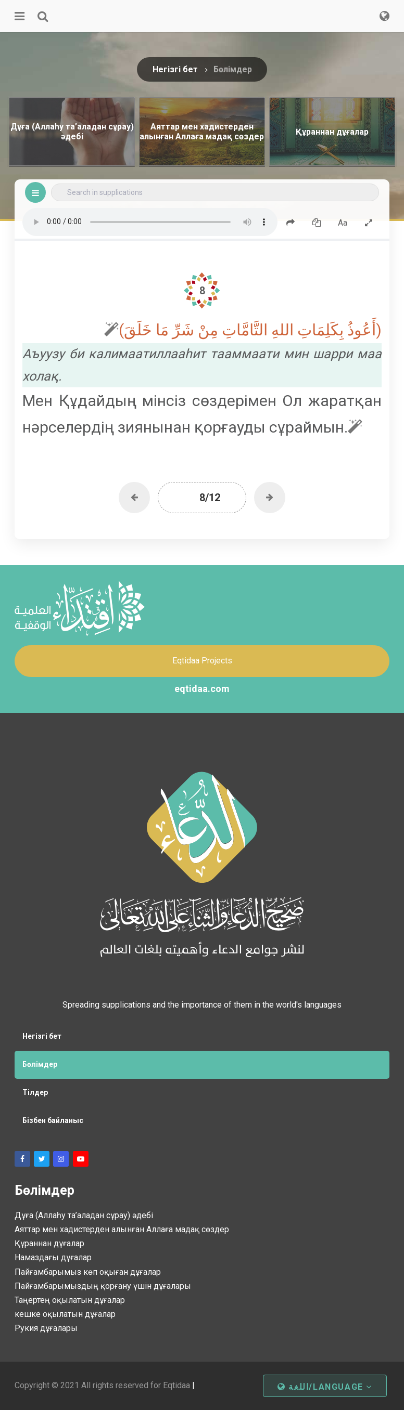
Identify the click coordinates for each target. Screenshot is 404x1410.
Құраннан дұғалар (49, 1243)
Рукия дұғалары (46, 1328)
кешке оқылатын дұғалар (65, 1314)
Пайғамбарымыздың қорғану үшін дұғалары (103, 1286)
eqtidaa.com (202, 688)
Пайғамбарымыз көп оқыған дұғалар (88, 1272)
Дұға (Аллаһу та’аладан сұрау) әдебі (84, 1215)
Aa (342, 223)
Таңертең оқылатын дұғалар (70, 1300)
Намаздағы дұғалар (53, 1257)
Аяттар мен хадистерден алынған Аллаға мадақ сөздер (122, 1229)
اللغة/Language (324, 1387)
